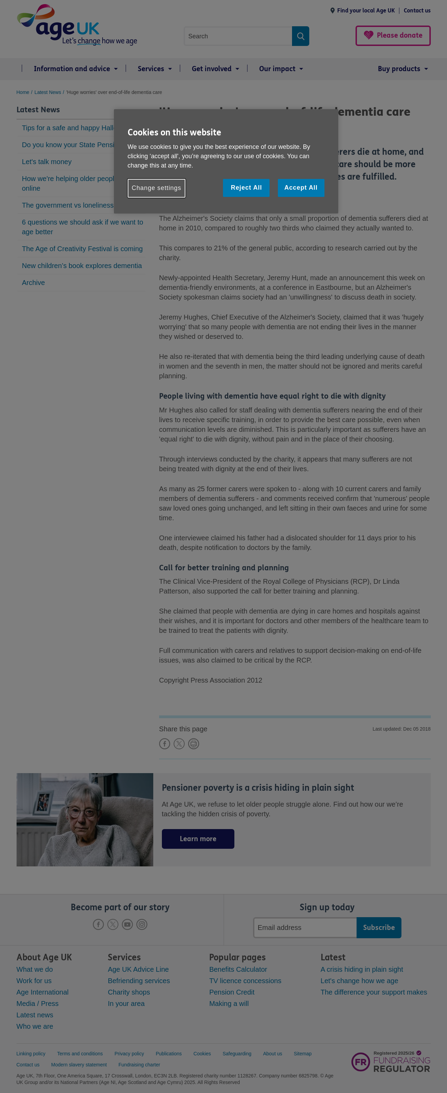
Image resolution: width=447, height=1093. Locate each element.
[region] (226, 161)
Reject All (246, 187)
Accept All (301, 187)
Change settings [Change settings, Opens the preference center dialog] (157, 187)
